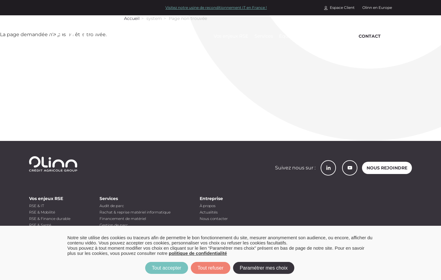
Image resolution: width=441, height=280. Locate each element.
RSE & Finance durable (49, 218)
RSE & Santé (40, 225)
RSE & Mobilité (42, 212)
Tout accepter (166, 268)
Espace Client (342, 7)
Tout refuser (210, 268)
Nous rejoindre (387, 168)
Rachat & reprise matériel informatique (135, 212)
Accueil (132, 18)
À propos (208, 205)
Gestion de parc (114, 225)
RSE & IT (36, 205)
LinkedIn (328, 168)
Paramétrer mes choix (264, 268)
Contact (370, 36)
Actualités (209, 212)
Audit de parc (112, 205)
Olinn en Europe (377, 7)
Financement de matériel (123, 218)
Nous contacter (214, 218)
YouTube (349, 168)
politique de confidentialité (198, 253)
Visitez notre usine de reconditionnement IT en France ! (216, 7)
